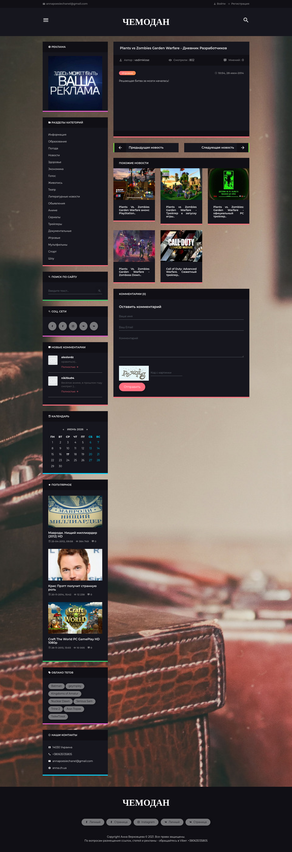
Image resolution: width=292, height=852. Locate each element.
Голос (52, 176)
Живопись (55, 182)
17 (67, 454)
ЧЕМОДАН (146, 22)
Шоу (51, 258)
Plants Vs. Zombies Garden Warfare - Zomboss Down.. (134, 272)
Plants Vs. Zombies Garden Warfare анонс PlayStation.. (134, 210)
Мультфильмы (57, 244)
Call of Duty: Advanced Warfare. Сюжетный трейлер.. (181, 272)
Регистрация (238, 3)
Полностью (70, 366)
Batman (56, 686)
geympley (75, 686)
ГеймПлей (58, 716)
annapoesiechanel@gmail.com (65, 3)
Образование (57, 141)
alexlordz (67, 357)
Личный (93, 822)
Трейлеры (55, 224)
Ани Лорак (73, 708)
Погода (53, 148)
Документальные (60, 231)
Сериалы (54, 217)
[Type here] (72, 291)
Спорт (52, 251)
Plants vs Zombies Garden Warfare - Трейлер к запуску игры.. (181, 211)
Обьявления (56, 203)
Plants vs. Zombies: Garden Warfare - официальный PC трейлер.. (228, 211)
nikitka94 (67, 378)
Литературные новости (64, 196)
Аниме (52, 210)
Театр (52, 189)
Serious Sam (84, 701)
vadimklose (141, 60)
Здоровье (54, 162)
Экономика (56, 169)
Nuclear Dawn (60, 701)
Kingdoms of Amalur (64, 693)
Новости (54, 155)
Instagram (146, 822)
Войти (219, 3)
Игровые (54, 237)
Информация (57, 134)
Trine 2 (55, 708)
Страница (119, 822)
